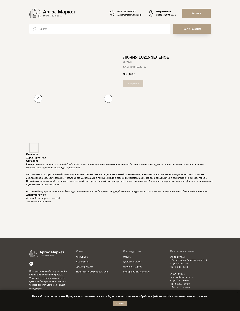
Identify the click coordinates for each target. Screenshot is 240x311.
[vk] (31, 264)
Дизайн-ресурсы (84, 266)
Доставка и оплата (132, 261)
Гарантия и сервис (132, 266)
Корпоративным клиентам (136, 271)
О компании (82, 257)
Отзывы (127, 257)
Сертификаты (83, 261)
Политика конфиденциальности (92, 271)
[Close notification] (237, 292)
